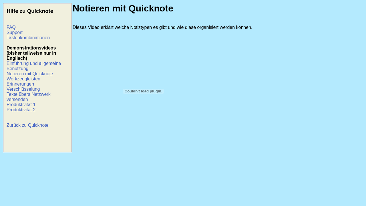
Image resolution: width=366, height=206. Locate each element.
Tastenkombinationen (28, 37)
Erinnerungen (20, 84)
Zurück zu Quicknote (28, 125)
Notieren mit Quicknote (30, 73)
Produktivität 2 (21, 109)
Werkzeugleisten (23, 78)
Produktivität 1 (21, 104)
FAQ (11, 27)
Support (15, 32)
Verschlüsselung (23, 89)
